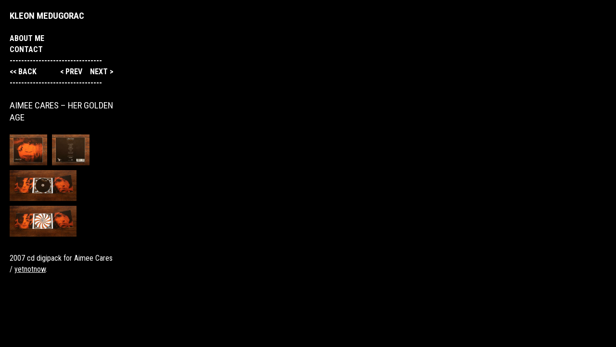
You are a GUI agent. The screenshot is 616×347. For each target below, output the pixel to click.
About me (27, 38)
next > (102, 71)
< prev (72, 71)
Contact (26, 49)
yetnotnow (30, 269)
